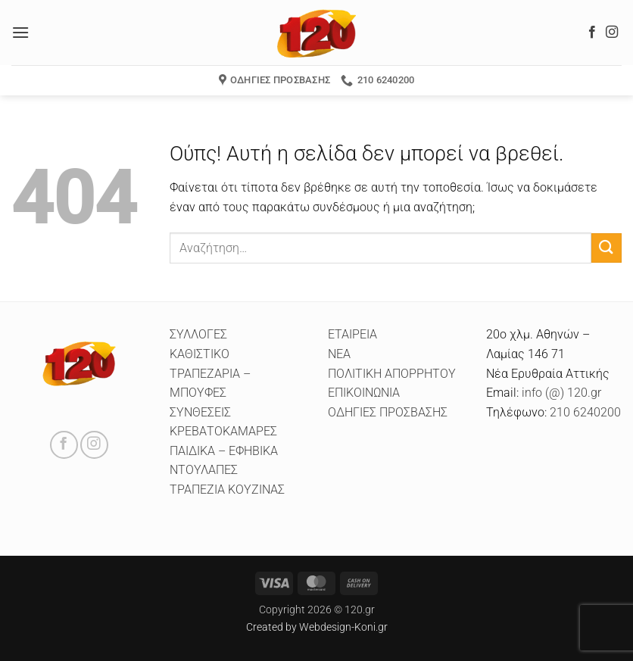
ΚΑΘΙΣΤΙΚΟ (199, 354)
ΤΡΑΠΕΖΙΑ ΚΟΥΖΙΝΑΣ (227, 489)
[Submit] (606, 248)
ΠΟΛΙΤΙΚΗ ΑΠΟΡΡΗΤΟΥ (392, 373)
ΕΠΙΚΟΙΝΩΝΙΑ (364, 392)
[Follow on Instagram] (612, 32)
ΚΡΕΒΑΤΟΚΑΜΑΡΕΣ (223, 431)
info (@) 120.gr (560, 392)
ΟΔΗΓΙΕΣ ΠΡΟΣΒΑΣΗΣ (387, 412)
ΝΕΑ (339, 354)
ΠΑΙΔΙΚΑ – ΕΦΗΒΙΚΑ (224, 451)
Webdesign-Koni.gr (343, 627)
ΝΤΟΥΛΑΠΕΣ (204, 470)
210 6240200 (585, 412)
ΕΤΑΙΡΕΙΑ (352, 334)
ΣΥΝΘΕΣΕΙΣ (200, 412)
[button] (20, 32)
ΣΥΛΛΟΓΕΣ (198, 334)
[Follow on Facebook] (592, 32)
